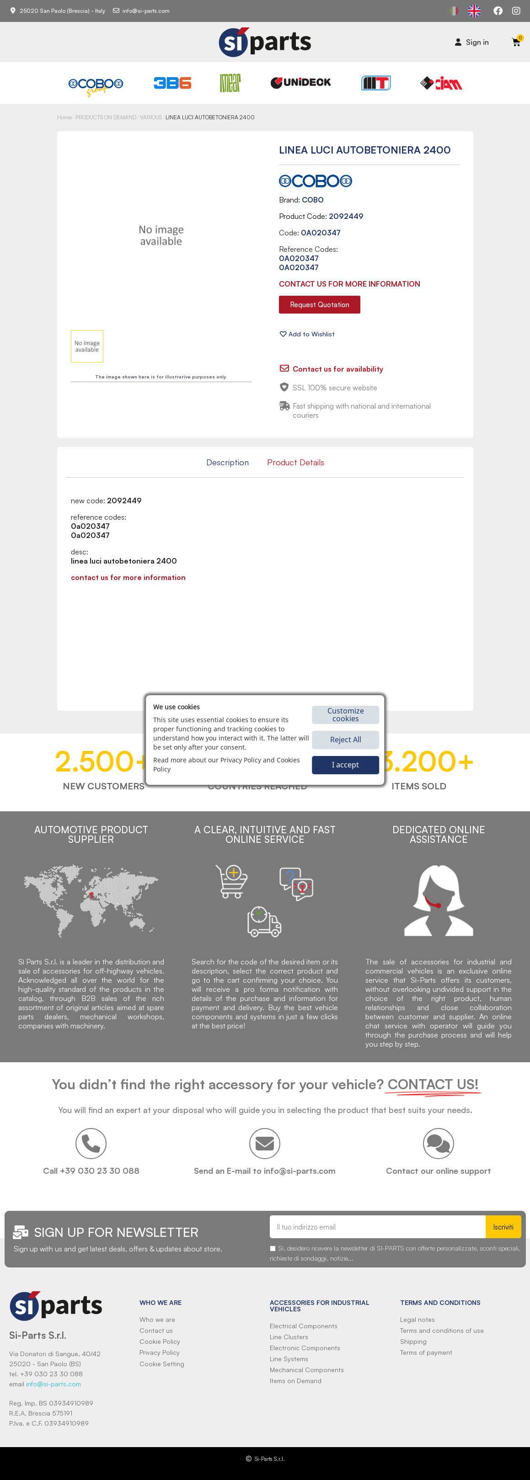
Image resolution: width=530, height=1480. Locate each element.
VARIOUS (151, 117)
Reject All (345, 740)
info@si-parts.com (53, 1384)
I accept (345, 765)
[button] (319, 305)
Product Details (295, 462)
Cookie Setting (161, 1364)
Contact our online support (438, 1171)
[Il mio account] (472, 42)
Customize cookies (345, 715)
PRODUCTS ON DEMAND (105, 117)
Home (64, 117)
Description (227, 462)
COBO (313, 199)
